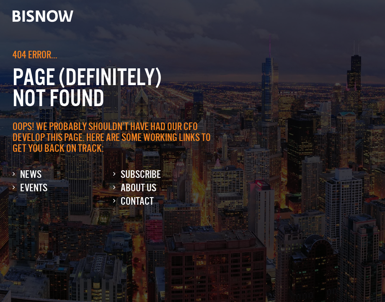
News (30, 174)
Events (33, 187)
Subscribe (141, 174)
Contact (137, 201)
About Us (138, 187)
